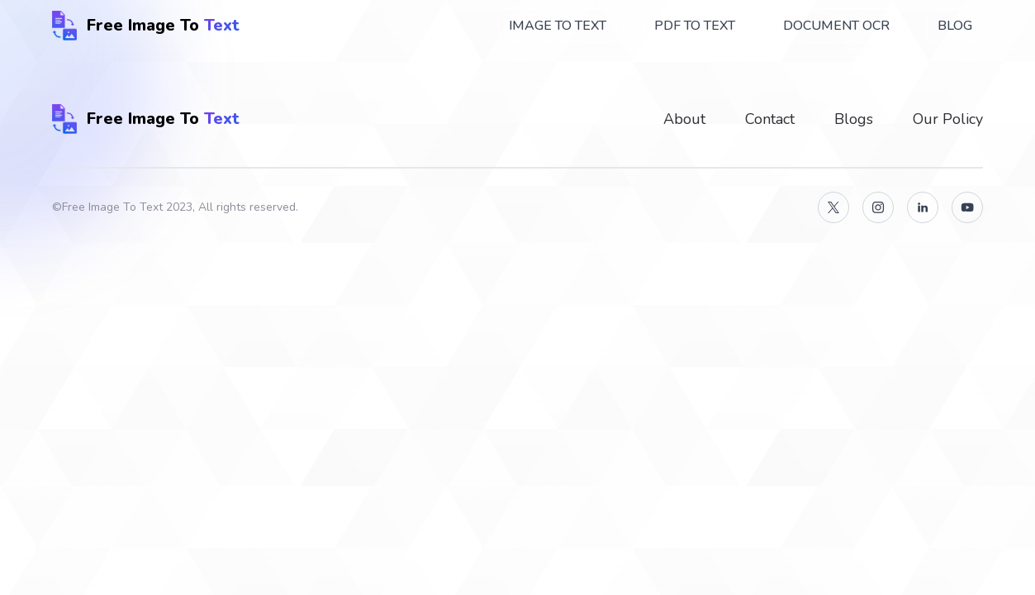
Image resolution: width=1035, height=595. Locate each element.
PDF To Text (694, 26)
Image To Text (557, 26)
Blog (955, 26)
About (684, 119)
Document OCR (836, 26)
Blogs (853, 119)
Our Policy (948, 119)
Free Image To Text (112, 207)
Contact (770, 119)
